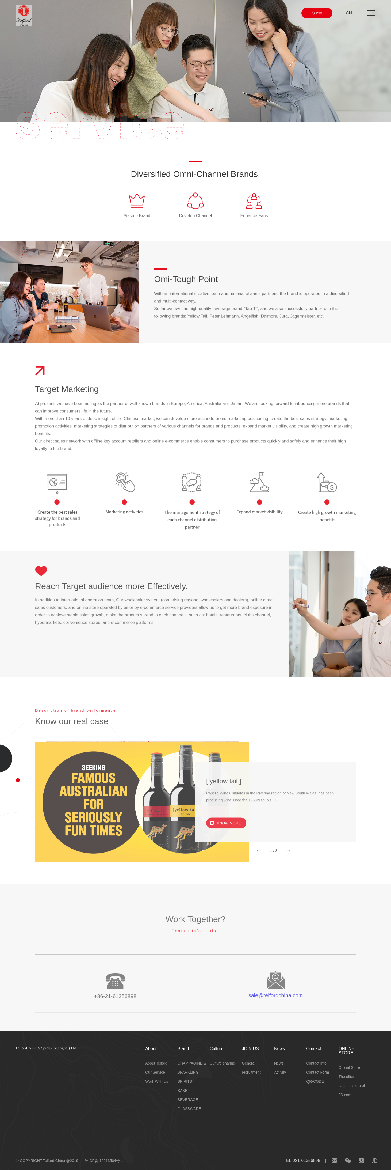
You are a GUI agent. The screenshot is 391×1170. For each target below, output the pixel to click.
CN (349, 13)
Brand (183, 1048)
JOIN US (250, 1048)
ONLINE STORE (347, 1050)
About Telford (156, 1063)
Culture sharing (222, 1063)
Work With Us (156, 1081)
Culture (217, 1048)
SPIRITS (185, 1081)
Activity (280, 1072)
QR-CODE (315, 1081)
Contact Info (316, 1063)
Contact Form (317, 1072)
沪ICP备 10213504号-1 (104, 1160)
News (279, 1048)
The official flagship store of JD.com (352, 1085)
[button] (258, 858)
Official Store (349, 1067)
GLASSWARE (189, 1109)
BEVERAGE (188, 1099)
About (150, 1048)
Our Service (155, 1072)
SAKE (182, 1090)
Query (317, 13)
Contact (313, 1048)
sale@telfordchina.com (275, 1004)
